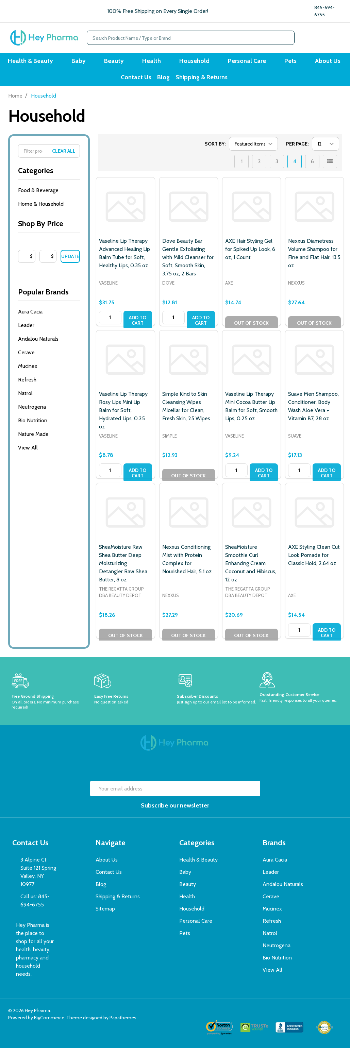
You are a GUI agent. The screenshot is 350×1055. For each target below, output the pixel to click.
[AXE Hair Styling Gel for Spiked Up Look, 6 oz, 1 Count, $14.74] (251, 213)
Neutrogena (32, 414)
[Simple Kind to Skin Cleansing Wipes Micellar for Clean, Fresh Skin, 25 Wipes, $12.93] (188, 366)
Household (193, 62)
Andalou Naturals (38, 346)
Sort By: (215, 151)
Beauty (121, 62)
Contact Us (133, 82)
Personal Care (242, 62)
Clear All (64, 158)
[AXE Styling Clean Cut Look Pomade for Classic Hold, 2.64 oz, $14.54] (314, 519)
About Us (314, 62)
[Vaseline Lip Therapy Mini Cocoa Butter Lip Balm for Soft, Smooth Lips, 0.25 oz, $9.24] (251, 366)
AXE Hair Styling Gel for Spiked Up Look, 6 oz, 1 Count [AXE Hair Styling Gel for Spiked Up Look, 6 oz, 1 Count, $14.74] (250, 256)
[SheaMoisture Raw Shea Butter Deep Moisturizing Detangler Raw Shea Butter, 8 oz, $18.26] (125, 519)
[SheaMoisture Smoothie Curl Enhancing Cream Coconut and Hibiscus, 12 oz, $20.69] (251, 519)
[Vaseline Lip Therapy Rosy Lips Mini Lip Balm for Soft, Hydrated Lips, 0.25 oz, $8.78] (125, 366)
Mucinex (27, 373)
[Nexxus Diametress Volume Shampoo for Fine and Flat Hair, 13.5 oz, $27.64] (314, 213)
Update (70, 263)
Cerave (26, 359)
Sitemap (105, 916)
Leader (26, 332)
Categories (49, 177)
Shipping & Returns (206, 82)
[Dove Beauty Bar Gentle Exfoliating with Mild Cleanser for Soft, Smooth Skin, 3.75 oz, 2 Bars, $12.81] (188, 213)
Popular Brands (49, 299)
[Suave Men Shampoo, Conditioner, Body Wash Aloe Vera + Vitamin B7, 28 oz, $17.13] (314, 366)
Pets (281, 62)
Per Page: (297, 151)
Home (15, 103)
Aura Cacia (30, 319)
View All (28, 455)
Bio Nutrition (32, 427)
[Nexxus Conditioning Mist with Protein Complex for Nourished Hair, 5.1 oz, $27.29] (188, 519)
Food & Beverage (38, 197)
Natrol (25, 400)
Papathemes (123, 1025)
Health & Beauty (45, 62)
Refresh (27, 387)
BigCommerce (49, 1025)
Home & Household (41, 211)
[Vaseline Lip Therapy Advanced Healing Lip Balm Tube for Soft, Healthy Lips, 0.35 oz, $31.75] (125, 213)
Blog (164, 82)
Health (154, 62)
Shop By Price (49, 230)
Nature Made (33, 441)
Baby (90, 62)
